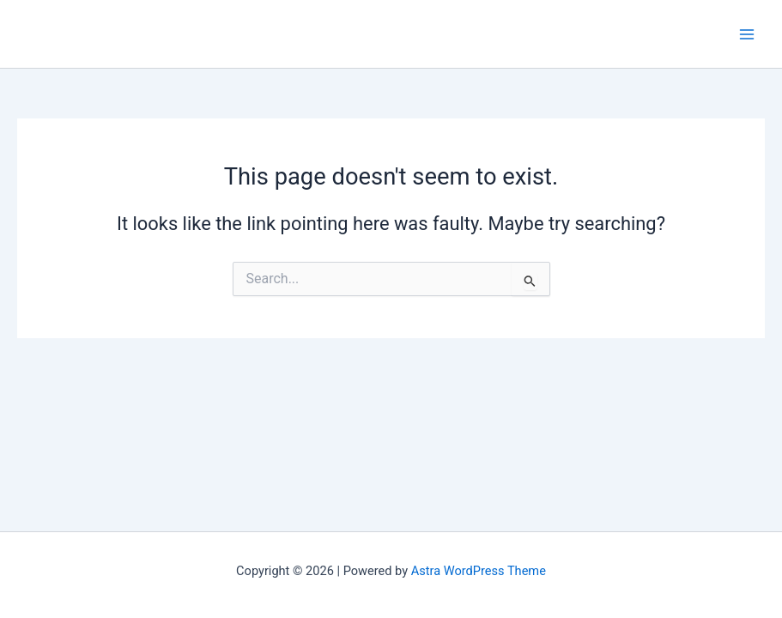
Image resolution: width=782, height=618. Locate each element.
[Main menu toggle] (747, 34)
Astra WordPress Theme (478, 571)
